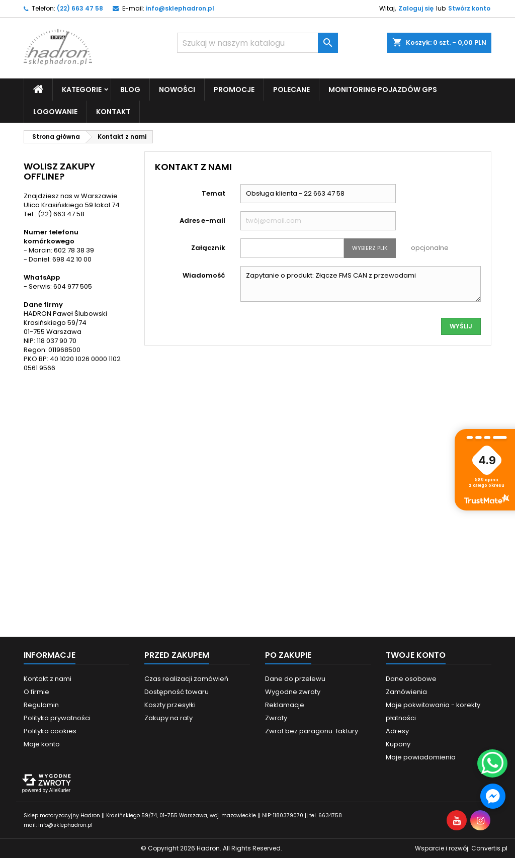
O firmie (36, 692)
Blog (130, 89)
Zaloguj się (416, 8)
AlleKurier (59, 790)
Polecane (291, 89)
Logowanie (55, 112)
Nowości (177, 89)
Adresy (397, 731)
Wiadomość (204, 275)
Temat (213, 193)
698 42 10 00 (72, 259)
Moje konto (42, 744)
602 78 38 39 (74, 250)
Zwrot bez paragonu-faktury (311, 731)
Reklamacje (284, 705)
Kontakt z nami (47, 678)
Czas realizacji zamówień (186, 678)
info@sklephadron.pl (180, 8)
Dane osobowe (411, 678)
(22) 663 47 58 (80, 8)
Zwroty (276, 718)
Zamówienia (406, 692)
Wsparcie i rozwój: (461, 848)
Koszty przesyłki (170, 705)
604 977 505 (72, 286)
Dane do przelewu (295, 678)
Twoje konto (416, 655)
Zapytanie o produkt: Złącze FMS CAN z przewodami (360, 284)
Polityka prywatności (57, 718)
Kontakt (113, 112)
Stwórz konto (469, 8)
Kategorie (82, 89)
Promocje (234, 89)
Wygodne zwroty (292, 692)
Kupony (398, 744)
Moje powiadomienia (421, 757)
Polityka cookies (50, 731)
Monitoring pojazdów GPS (382, 89)
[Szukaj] (257, 43)
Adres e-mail (202, 220)
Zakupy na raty (168, 718)
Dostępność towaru (176, 692)
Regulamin (41, 705)
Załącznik (208, 247)
